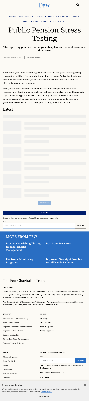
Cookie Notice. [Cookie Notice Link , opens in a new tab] (46, 393)
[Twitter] (53, 382)
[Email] (39, 225)
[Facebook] (41, 382)
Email (4, 221)
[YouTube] (56, 382)
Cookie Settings (44, 398)
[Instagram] (45, 382)
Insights (44, 314)
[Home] (24, 280)
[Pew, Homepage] (44, 4)
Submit (80, 226)
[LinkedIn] (49, 382)
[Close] (85, 386)
